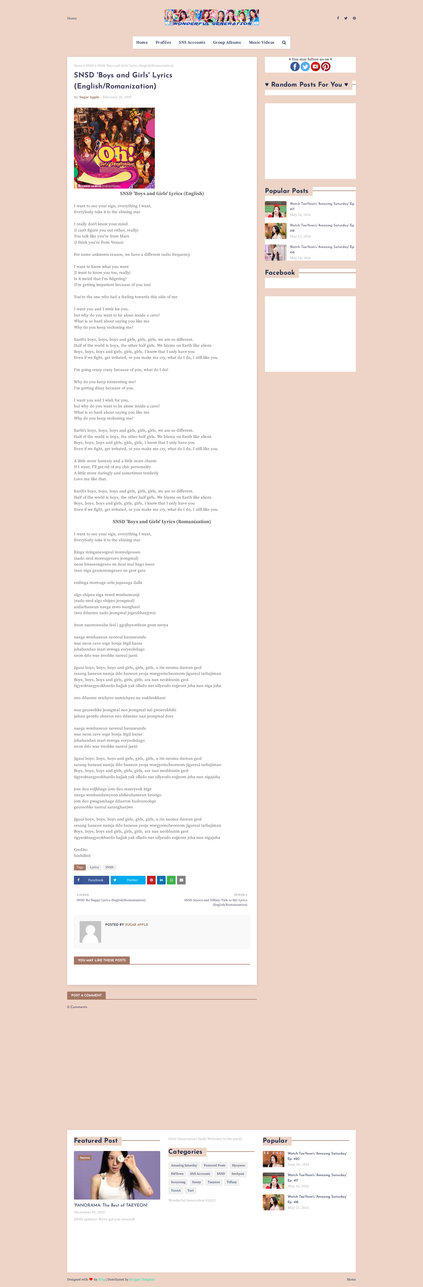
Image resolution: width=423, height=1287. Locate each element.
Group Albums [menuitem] (227, 42)
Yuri (190, 1191)
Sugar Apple (89, 97)
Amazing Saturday (184, 1165)
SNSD (90, 66)
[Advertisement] (310, 141)
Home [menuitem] (142, 42)
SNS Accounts (200, 1174)
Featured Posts (214, 1165)
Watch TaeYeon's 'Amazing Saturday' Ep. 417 (322, 206)
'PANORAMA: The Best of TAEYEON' (111, 1205)
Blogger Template (142, 1280)
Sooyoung (178, 1182)
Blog (101, 1280)
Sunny (196, 1182)
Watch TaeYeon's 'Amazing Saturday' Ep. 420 (317, 1156)
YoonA (176, 1191)
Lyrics (94, 867)
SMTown (177, 1174)
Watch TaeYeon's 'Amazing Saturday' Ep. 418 (322, 228)
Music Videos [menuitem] (262, 42)
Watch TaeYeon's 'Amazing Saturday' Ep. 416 (322, 249)
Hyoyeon (238, 1165)
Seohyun (238, 1174)
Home (72, 18)
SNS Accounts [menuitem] (192, 42)
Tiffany (232, 1182)
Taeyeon (214, 1182)
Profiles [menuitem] (163, 42)
